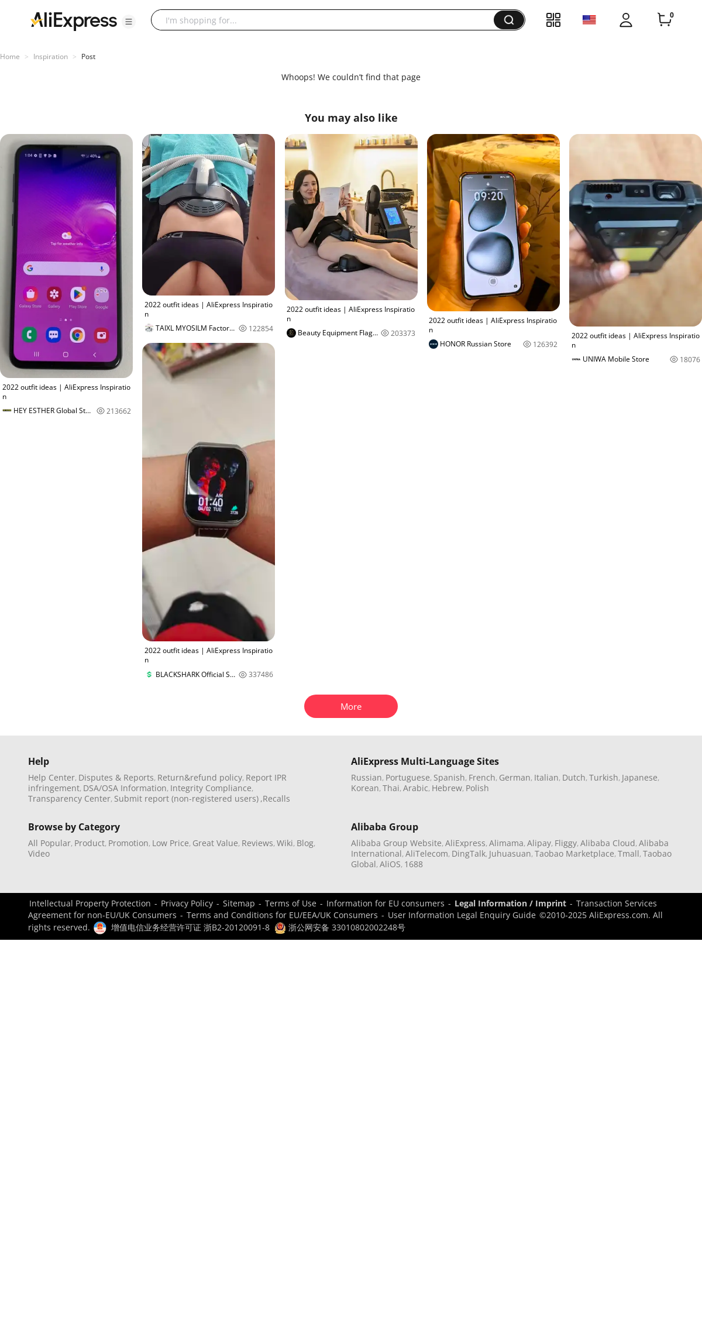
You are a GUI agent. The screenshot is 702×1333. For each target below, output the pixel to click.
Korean (365, 787)
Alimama (506, 842)
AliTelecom (426, 853)
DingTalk (469, 853)
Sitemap (239, 903)
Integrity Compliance (211, 787)
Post (88, 56)
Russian (366, 777)
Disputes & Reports (116, 777)
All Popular (49, 842)
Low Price (170, 842)
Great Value (215, 842)
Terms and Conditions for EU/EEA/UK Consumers (282, 914)
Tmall (628, 853)
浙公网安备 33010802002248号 (339, 927)
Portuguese (408, 777)
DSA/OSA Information (125, 787)
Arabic (415, 787)
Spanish (449, 777)
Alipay (539, 842)
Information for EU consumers (385, 903)
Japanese (640, 777)
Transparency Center (69, 798)
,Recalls (275, 798)
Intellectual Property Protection (90, 903)
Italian (546, 777)
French (482, 777)
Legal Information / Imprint (510, 903)
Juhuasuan (510, 853)
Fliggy (566, 842)
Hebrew (447, 787)
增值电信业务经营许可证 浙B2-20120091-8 (190, 927)
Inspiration (50, 56)
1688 (413, 864)
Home (10, 56)
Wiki (285, 842)
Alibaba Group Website (396, 842)
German (515, 777)
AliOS (390, 864)
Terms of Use (290, 903)
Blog (305, 842)
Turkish (603, 777)
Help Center (51, 777)
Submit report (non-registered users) (186, 798)
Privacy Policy (187, 903)
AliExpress (465, 842)
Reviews (257, 842)
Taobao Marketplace (574, 853)
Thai (391, 787)
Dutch (574, 777)
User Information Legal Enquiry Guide (462, 914)
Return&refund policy (199, 777)
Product (89, 842)
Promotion (128, 842)
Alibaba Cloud (607, 842)
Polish (477, 787)
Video (39, 853)
